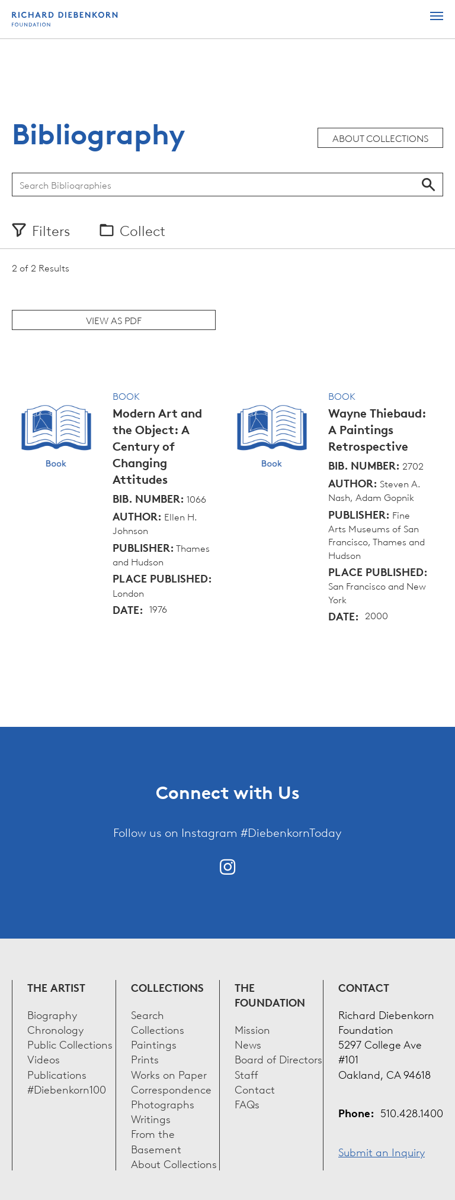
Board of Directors (278, 1058)
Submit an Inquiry (381, 1151)
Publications (56, 1073)
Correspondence (171, 1088)
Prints (145, 1058)
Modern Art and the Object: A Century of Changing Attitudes (157, 446)
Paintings (154, 1043)
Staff (246, 1073)
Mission (252, 1028)
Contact (255, 1088)
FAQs (247, 1103)
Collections (167, 987)
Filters (51, 230)
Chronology (55, 1028)
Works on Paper (169, 1073)
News (248, 1043)
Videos (43, 1058)
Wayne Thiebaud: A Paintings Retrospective (377, 430)
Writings (151, 1118)
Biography (52, 1014)
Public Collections (70, 1043)
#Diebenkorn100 (66, 1088)
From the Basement (156, 1140)
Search (428, 184)
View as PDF (114, 319)
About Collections (380, 137)
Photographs (162, 1103)
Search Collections (157, 1021)
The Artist (56, 987)
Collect (142, 230)
